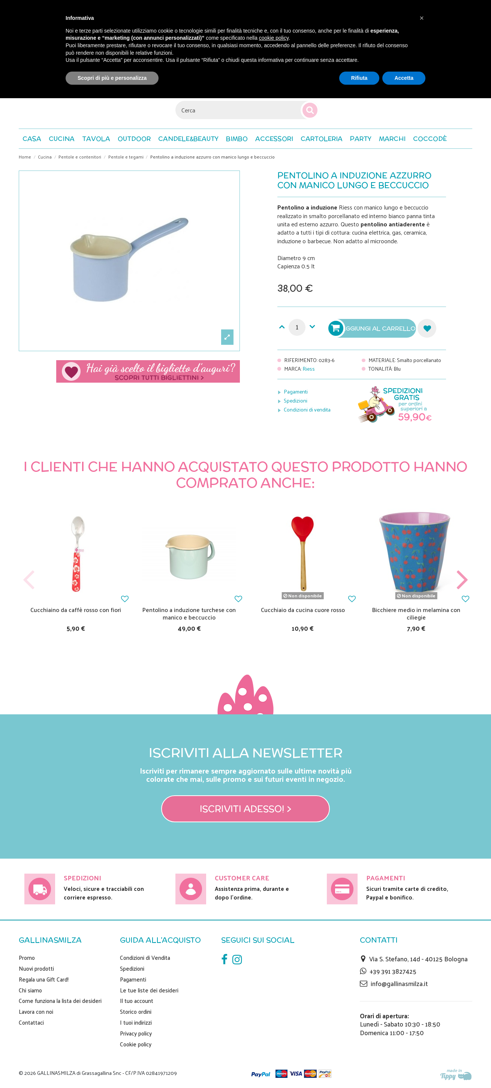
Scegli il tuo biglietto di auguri (148, 371)
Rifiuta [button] (359, 78)
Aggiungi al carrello (373, 328)
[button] (430, 138)
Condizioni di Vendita (145, 957)
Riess (308, 368)
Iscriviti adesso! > (246, 808)
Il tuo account (136, 1001)
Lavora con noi (36, 1011)
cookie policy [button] (274, 38)
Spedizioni (295, 400)
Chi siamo (30, 990)
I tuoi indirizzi (136, 1022)
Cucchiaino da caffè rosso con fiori (75, 609)
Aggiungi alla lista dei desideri (427, 328)
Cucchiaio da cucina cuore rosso (303, 609)
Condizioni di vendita (307, 409)
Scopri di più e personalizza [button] (112, 78)
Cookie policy (135, 1044)
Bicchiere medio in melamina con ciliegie (416, 613)
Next (462, 580)
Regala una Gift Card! (44, 979)
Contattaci (31, 1022)
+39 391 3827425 (393, 971)
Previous (29, 580)
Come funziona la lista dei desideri (60, 1001)
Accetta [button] (403, 78)
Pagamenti (296, 391)
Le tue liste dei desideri (149, 990)
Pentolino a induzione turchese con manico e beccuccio (189, 613)
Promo (27, 957)
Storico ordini (135, 1011)
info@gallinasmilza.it (399, 983)
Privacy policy (136, 1033)
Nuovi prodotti (36, 968)
